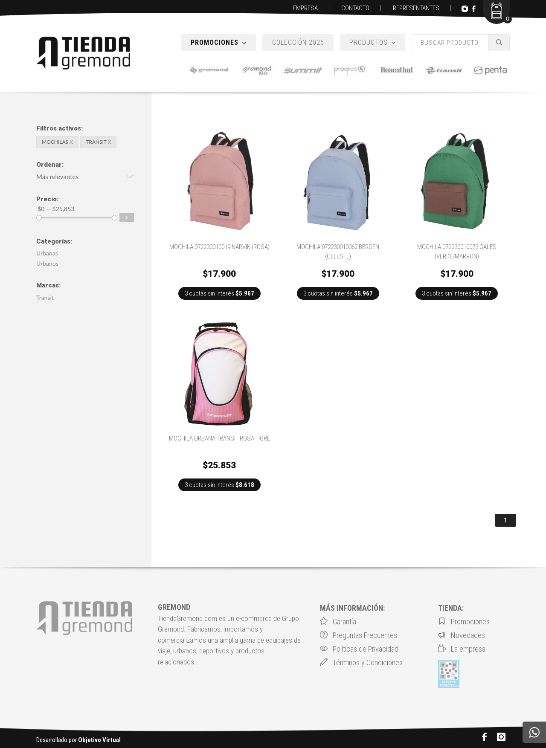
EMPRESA (305, 8)
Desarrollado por (78, 740)
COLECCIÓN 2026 (298, 42)
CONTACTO (355, 8)
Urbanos (47, 263)
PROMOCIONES (219, 42)
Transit (45, 297)
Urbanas (47, 253)
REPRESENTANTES (416, 8)
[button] (85, 178)
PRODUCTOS (372, 42)
